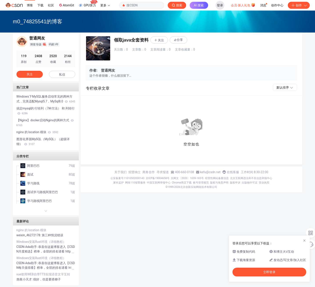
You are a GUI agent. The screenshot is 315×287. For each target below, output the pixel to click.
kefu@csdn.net (210, 172)
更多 (105, 5)
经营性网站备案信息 (217, 178)
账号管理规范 (201, 182)
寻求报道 (163, 172)
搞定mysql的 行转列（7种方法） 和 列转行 (45, 111)
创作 (299, 5)
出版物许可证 (249, 182)
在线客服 (233, 172)
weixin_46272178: (29, 235)
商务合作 (148, 172)
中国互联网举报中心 (159, 182)
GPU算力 (87, 3)
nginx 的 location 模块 (37, 132)
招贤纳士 (134, 172)
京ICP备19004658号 (158, 178)
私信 (62, 74)
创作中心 (277, 5)
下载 (40, 5)
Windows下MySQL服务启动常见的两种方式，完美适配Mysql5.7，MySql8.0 (45, 99)
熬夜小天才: (24, 279)
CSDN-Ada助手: (27, 247)
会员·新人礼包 (243, 5)
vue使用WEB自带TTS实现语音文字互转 (43, 274)
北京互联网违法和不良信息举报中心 (251, 178)
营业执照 (264, 182)
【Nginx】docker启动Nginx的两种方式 (45, 122)
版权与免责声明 (219, 182)
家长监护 (118, 182)
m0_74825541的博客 (37, 21)
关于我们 (120, 172)
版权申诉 (235, 182)
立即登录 (269, 272)
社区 (51, 5)
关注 (30, 74)
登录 (220, 5)
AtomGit (66, 5)
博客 (30, 5)
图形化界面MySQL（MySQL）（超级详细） (43, 141)
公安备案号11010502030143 (127, 178)
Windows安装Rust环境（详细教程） (41, 241)
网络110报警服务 (135, 182)
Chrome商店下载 (182, 182)
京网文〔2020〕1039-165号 (187, 178)
